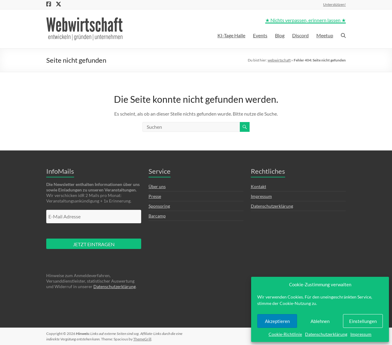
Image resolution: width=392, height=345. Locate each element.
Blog (280, 35)
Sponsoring (159, 206)
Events (260, 35)
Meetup (324, 35)
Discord (300, 35)
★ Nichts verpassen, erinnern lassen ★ (305, 20)
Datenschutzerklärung (326, 334)
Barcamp (157, 215)
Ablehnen (320, 321)
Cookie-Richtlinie (285, 334)
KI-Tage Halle (231, 35)
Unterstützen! (334, 4)
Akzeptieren (277, 321)
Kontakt (258, 186)
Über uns (157, 186)
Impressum (360, 334)
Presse (155, 196)
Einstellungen (363, 321)
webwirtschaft (279, 60)
